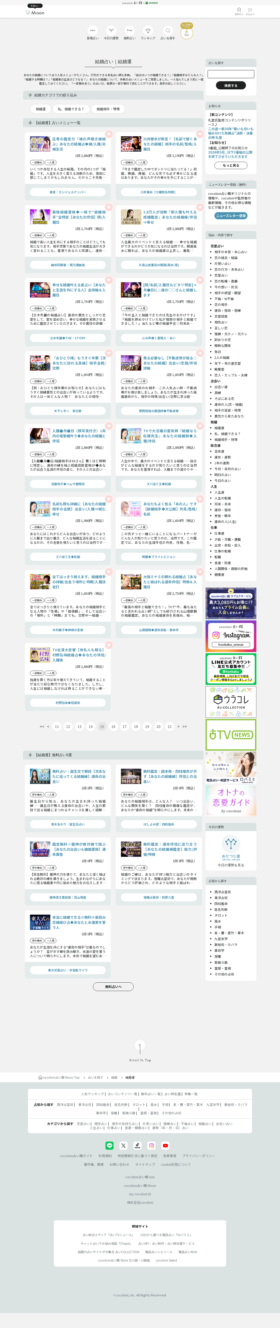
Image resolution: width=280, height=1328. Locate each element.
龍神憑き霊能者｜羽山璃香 (68, 897)
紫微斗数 (221, 962)
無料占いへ (113, 986)
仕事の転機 (222, 551)
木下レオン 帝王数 (68, 411)
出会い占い (224, 1123)
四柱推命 (221, 903)
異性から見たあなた (229, 416)
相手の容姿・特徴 (227, 410)
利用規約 (105, 1155)
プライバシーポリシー (198, 1155)
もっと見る (231, 165)
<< (42, 726)
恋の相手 (221, 304)
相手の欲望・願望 (227, 292)
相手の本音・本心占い (230, 251)
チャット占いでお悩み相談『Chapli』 (106, 1243)
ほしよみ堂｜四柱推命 (159, 824)
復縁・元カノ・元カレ (230, 333)
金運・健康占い (136, 1127)
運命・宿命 (222, 509)
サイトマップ (145, 1164)
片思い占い (151, 1123)
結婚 (114, 1077)
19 (147, 726)
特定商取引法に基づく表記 (137, 1155)
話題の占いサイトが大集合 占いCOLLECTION (108, 1252)
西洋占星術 (222, 891)
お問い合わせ (119, 1164)
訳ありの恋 (222, 339)
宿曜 (217, 956)
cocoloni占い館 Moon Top (59, 1077)
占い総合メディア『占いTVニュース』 (108, 1234)
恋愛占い (221, 275)
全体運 (219, 451)
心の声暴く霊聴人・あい (159, 338)
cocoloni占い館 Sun (140, 1176)
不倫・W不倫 (224, 298)
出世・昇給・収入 (227, 545)
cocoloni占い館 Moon (140, 1185)
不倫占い (187, 1123)
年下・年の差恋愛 (227, 363)
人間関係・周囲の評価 (230, 568)
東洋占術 (221, 897)
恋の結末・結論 (226, 257)
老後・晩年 (222, 515)
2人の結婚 (221, 357)
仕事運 (219, 533)
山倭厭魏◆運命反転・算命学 (159, 630)
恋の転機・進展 (226, 281)
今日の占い (222, 480)
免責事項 (169, 1155)
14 (91, 726)
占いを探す (95, 1077)
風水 (217, 921)
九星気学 (221, 938)
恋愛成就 (221, 316)
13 (79, 726)
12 (68, 726)
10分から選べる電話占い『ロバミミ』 (166, 1234)
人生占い (96, 1127)
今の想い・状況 (226, 286)
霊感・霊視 (222, 968)
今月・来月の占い (227, 468)
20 (159, 726)
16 (113, 726)
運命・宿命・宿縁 (227, 310)
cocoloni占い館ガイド (76, 1155)
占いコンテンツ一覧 (122, 1093)
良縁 (217, 392)
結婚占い (205, 1123)
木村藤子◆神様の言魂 (68, 630)
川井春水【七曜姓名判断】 (159, 192)
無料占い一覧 (151, 1093)
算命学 (219, 950)
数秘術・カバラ (226, 944)
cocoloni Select (166, 1260)
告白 (217, 351)
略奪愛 (219, 369)
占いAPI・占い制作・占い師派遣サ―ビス (166, 1243)
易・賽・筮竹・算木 (229, 932)
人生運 (219, 492)
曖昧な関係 (222, 345)
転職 (217, 556)
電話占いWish (187, 1252)
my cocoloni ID (140, 1193)
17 (124, 726)
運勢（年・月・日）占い (170, 1127)
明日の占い (222, 474)
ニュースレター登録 (231, 215)
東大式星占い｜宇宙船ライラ (68, 970)
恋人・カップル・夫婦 (230, 375)
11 (57, 726)
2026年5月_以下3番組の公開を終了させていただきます (230, 154)
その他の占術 (224, 974)
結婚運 (41, 108)
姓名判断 (221, 909)
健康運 (219, 574)
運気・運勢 (222, 457)
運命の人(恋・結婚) (228, 404)
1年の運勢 (221, 462)
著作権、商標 (94, 1164)
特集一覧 (191, 1093)
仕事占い (113, 1127)
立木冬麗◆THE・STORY (67, 338)
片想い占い (222, 263)
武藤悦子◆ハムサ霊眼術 (68, 484)
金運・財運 (222, 562)
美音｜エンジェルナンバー (68, 192)
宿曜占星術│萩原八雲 (159, 897)
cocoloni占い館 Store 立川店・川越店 (124, 1260)
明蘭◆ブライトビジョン (159, 556)
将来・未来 (222, 504)
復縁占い (170, 1123)
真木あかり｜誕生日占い (68, 824)
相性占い (221, 322)
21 (170, 726)
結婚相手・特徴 (108, 108)
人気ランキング (92, 1093)
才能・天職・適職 (227, 539)
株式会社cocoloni (140, 1202)
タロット (221, 915)
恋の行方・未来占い (229, 269)
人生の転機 (222, 498)
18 (136, 726)
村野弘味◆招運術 (68, 702)
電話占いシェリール (159, 1252)
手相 (217, 927)
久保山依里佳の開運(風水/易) (159, 265)
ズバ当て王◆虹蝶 (159, 484)
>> (184, 726)
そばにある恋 (224, 398)
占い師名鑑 (172, 1093)
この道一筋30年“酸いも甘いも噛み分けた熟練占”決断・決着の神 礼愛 (231, 133)
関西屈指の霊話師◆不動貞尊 (159, 411)
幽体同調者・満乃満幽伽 (68, 265)
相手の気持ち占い (125, 1123)
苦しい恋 (221, 328)
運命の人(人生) (225, 521)
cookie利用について (176, 1164)
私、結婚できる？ (71, 108)
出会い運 (221, 386)
